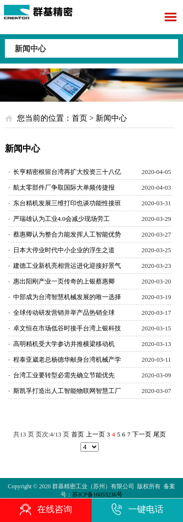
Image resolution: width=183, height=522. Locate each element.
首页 (79, 118)
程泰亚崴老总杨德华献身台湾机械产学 (64, 359)
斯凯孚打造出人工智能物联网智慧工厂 (64, 390)
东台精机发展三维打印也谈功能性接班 (64, 203)
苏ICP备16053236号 (97, 494)
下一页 (141, 434)
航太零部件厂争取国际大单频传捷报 (61, 187)
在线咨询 (46, 509)
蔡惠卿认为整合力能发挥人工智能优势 (64, 234)
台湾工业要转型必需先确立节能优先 (61, 375)
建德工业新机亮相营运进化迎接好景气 (64, 265)
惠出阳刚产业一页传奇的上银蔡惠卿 (61, 281)
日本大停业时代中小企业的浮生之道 (61, 250)
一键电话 (137, 509)
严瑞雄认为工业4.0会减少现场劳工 (59, 218)
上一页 (95, 434)
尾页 (159, 434)
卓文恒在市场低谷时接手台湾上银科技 (64, 328)
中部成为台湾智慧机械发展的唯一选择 (64, 297)
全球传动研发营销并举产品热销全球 (61, 312)
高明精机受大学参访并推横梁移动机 (61, 344)
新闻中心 (30, 48)
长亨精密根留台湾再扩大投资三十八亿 (64, 171)
